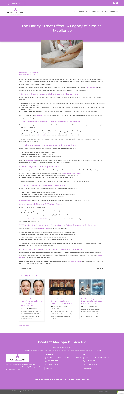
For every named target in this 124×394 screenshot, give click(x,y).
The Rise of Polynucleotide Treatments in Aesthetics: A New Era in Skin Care (92, 301)
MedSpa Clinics (92, 87)
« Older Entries (24, 325)
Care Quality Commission (71, 173)
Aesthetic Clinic (63, 306)
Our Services (83, 11)
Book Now (16, 3)
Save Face (38, 115)
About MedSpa (97, 11)
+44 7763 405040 (91, 364)
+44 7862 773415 (52, 364)
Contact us (114, 11)
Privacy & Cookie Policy (101, 391)
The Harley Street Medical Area (38, 219)
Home (75, 11)
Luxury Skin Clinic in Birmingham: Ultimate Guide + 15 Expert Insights (61, 301)
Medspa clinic (33, 72)
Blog (106, 11)
